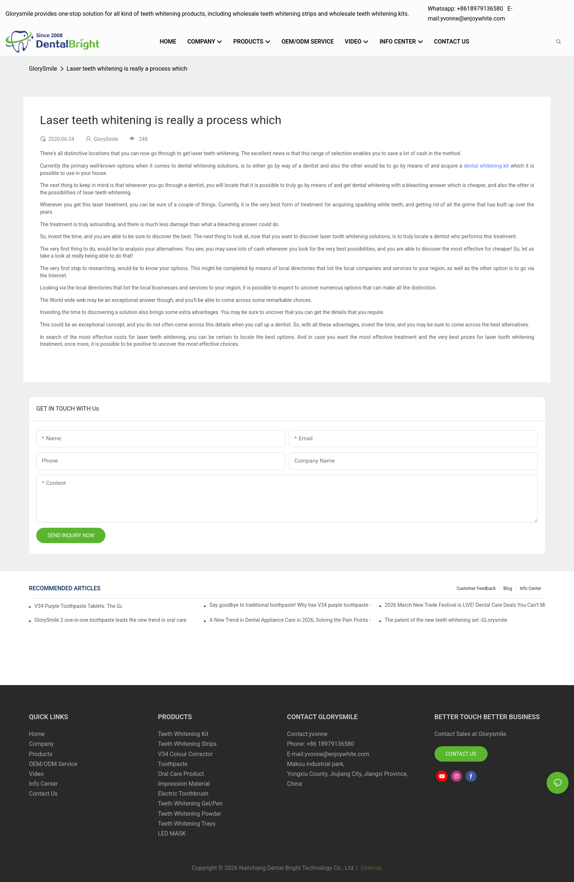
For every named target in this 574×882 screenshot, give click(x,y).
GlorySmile (43, 68)
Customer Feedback (476, 588)
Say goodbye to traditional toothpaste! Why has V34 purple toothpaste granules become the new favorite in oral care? (289, 605)
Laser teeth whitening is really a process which (127, 68)
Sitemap (370, 867)
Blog (507, 588)
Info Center (530, 588)
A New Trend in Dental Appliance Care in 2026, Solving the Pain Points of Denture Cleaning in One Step (289, 620)
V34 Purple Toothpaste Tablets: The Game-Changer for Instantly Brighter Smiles (78, 606)
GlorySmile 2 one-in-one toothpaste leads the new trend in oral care (110, 620)
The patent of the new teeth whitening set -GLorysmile (446, 620)
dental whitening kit (486, 166)
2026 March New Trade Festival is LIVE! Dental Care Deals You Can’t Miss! (465, 605)
